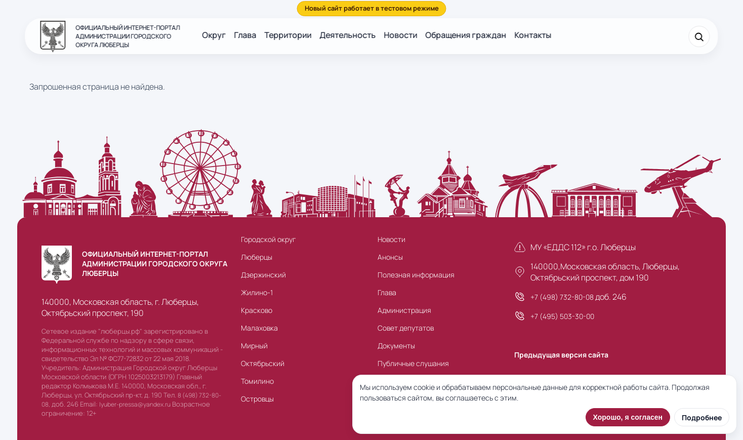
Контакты (532, 35)
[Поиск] (699, 36)
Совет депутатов (406, 328)
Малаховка (259, 328)
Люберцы (256, 257)
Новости (400, 35)
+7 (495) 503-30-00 (562, 316)
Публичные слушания (413, 363)
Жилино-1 (257, 292)
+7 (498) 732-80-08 (562, 297)
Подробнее (702, 417)
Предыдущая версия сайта (561, 354)
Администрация (404, 310)
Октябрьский (262, 363)
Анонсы (390, 257)
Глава (245, 35)
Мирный (254, 345)
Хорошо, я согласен (628, 417)
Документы (396, 345)
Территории (287, 35)
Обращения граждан (465, 35)
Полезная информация (416, 274)
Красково (256, 310)
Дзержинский (263, 274)
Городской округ (268, 239)
